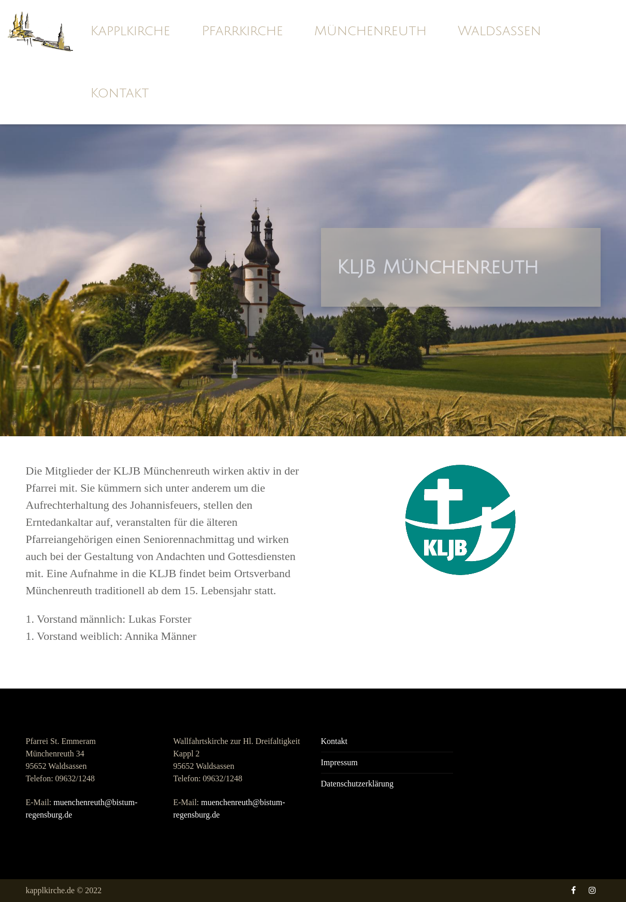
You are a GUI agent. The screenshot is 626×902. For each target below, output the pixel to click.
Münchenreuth (370, 31)
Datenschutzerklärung (357, 783)
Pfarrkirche (242, 31)
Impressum (339, 762)
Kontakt (119, 93)
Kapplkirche (130, 31)
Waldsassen (499, 31)
